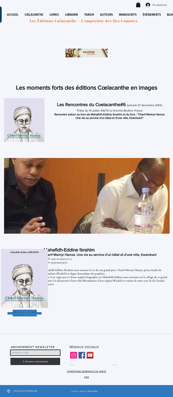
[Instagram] (73, 355)
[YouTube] (90, 355)
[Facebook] (81, 355)
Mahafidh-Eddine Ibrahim (69, 249)
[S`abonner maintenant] (35, 361)
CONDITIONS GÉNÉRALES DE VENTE (86, 371)
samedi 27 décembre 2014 (144, 105)
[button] (138, 4)
